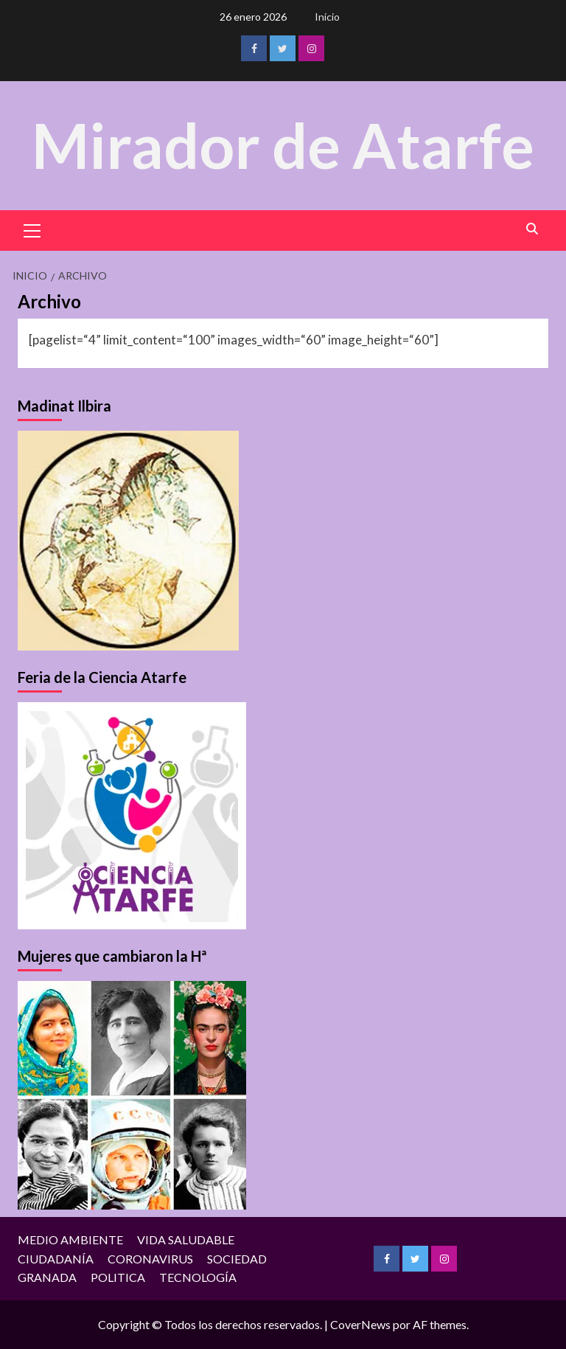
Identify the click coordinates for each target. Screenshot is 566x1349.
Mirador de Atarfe (283, 145)
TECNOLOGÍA (198, 1277)
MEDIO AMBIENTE (70, 1239)
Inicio (327, 16)
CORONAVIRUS (150, 1259)
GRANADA (47, 1277)
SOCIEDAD (237, 1259)
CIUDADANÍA (56, 1259)
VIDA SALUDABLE (185, 1239)
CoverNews (360, 1324)
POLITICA (118, 1277)
